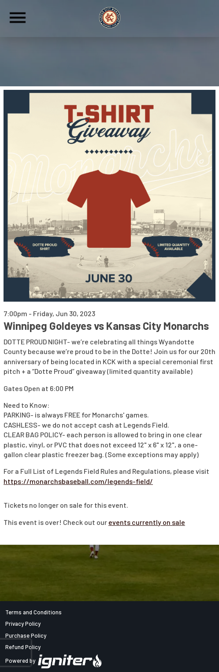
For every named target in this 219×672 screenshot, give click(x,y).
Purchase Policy (25, 635)
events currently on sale (146, 522)
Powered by (53, 660)
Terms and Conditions (33, 612)
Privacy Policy (23, 623)
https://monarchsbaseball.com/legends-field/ (78, 481)
